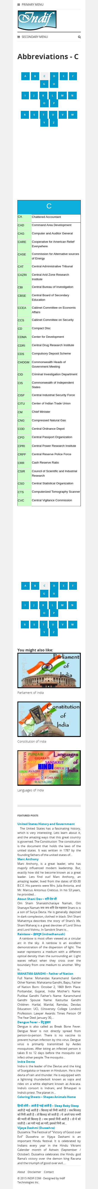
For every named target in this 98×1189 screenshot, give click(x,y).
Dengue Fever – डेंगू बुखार (33, 1022)
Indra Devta (26, 1062)
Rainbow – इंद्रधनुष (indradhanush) (41, 934)
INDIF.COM (34, 1178)
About (21, 1172)
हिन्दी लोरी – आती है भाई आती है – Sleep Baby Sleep (48, 1106)
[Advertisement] (49, 166)
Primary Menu (30, 4)
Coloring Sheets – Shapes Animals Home (46, 1097)
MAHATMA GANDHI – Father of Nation (45, 974)
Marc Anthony (27, 859)
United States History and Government (46, 824)
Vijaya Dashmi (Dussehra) (36, 1128)
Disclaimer (34, 1172)
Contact (49, 1172)
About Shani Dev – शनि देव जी (37, 899)
